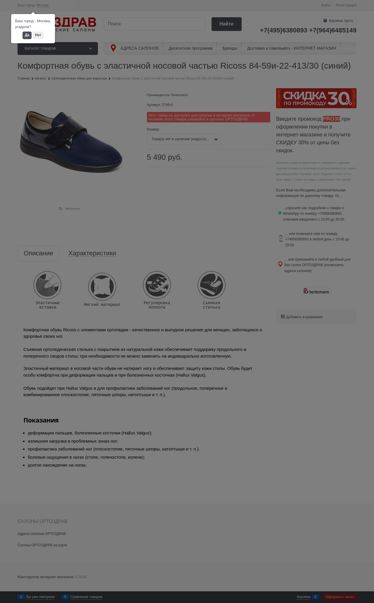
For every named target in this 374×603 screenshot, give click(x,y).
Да (27, 35)
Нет (38, 35)
